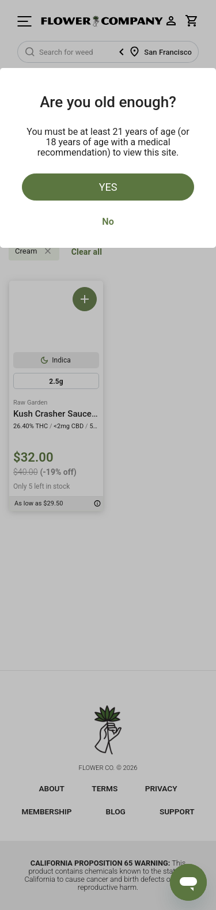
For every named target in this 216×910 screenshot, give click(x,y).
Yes (108, 187)
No (107, 221)
